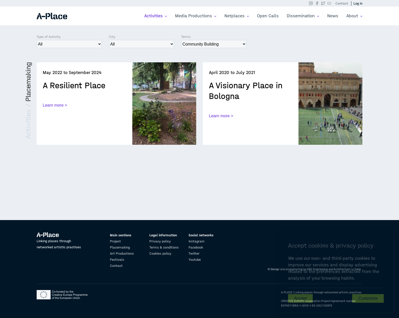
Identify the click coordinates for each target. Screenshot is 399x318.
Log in (357, 3)
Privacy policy (160, 241)
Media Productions (194, 16)
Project (115, 241)
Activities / (28, 120)
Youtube (195, 259)
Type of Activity (49, 37)
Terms (186, 37)
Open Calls (268, 16)
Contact (341, 3)
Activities (154, 16)
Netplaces (235, 16)
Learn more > (55, 105)
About (352, 16)
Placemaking (28, 82)
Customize (368, 298)
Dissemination (301, 16)
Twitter (194, 253)
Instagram (197, 241)
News (332, 16)
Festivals (117, 259)
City (112, 37)
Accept (300, 298)
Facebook (196, 247)
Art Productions (122, 253)
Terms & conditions (164, 247)
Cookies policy (160, 253)
